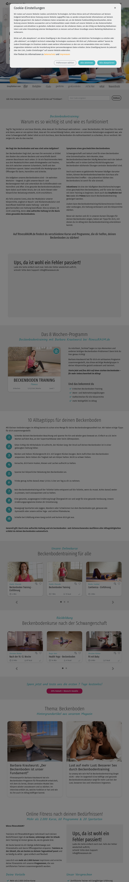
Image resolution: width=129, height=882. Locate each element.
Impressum (65, 54)
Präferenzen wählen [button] (65, 63)
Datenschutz (49, 54)
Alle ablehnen (86, 63)
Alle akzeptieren (106, 63)
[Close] (115, 8)
